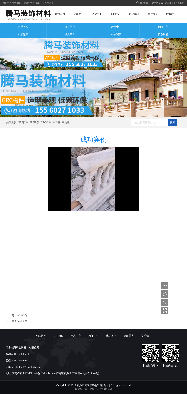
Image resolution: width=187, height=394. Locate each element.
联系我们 (179, 3)
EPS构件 (23, 122)
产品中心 (169, 3)
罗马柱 (56, 122)
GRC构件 (46, 122)
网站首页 (60, 14)
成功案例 (134, 14)
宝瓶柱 (66, 122)
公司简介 (78, 14)
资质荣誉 (153, 14)
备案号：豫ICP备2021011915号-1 (93, 389)
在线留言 (116, 34)
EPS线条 (34, 122)
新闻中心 (116, 14)
